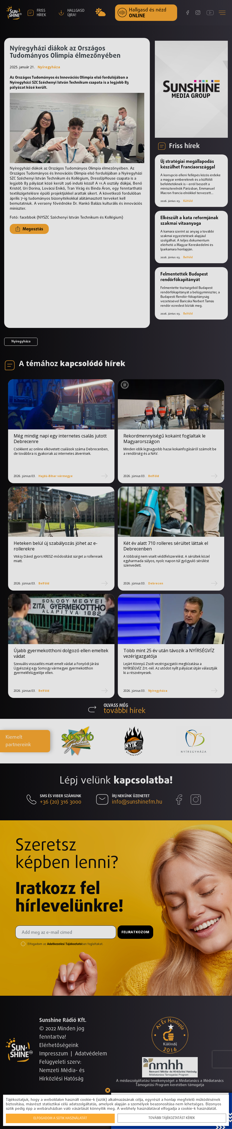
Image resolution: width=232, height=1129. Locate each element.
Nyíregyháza (49, 67)
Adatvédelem (91, 1054)
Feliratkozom (135, 932)
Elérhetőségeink (59, 1045)
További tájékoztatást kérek (171, 1118)
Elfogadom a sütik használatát (61, 1118)
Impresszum (53, 1054)
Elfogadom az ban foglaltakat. (65, 944)
